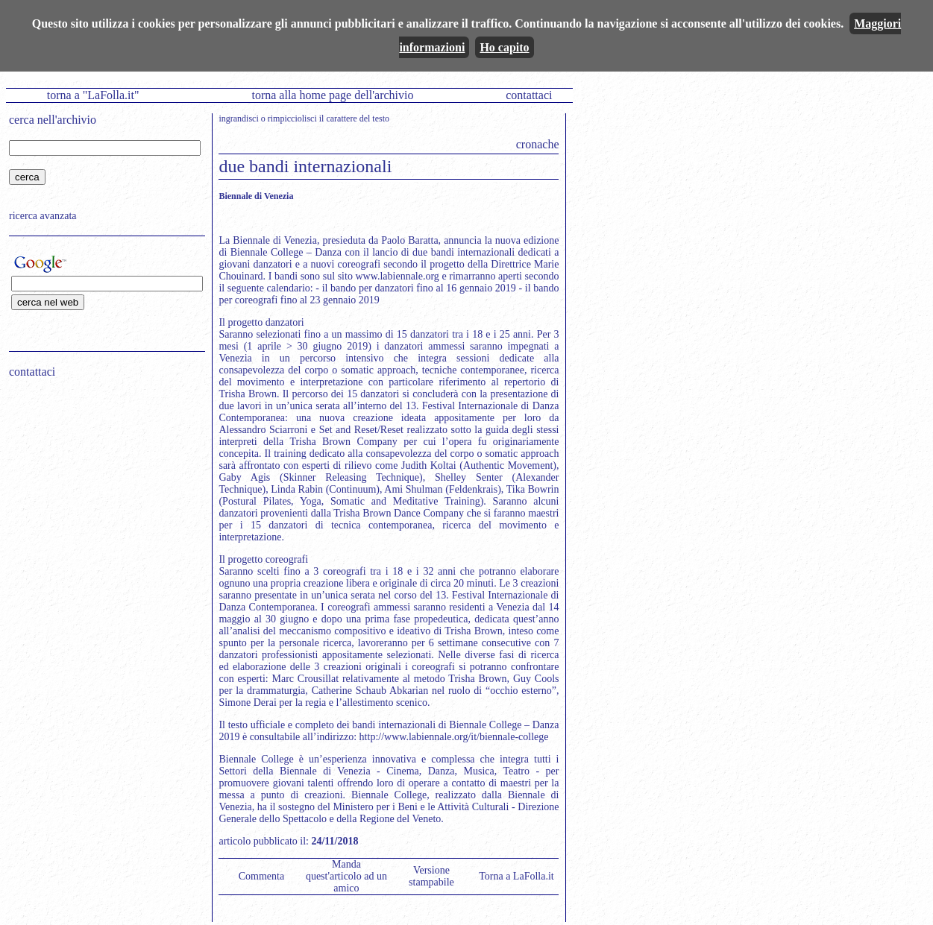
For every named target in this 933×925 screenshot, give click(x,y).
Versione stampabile (431, 876)
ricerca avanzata (43, 215)
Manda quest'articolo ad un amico (346, 876)
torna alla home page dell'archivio (332, 95)
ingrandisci (238, 118)
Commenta (261, 876)
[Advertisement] (102, 485)
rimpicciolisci (292, 118)
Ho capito (504, 47)
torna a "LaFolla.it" (93, 95)
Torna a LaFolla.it (516, 876)
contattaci (529, 95)
